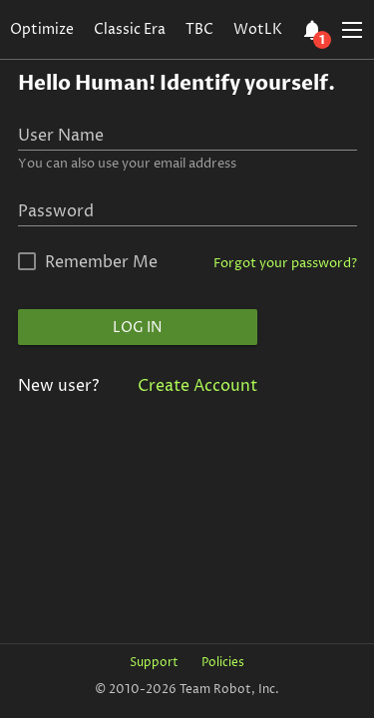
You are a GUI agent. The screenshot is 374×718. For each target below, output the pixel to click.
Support (154, 662)
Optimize (42, 29)
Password (56, 211)
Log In (137, 327)
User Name (61, 136)
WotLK (257, 29)
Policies (222, 662)
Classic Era (130, 29)
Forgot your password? (285, 263)
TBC (199, 29)
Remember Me (101, 262)
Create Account (197, 386)
